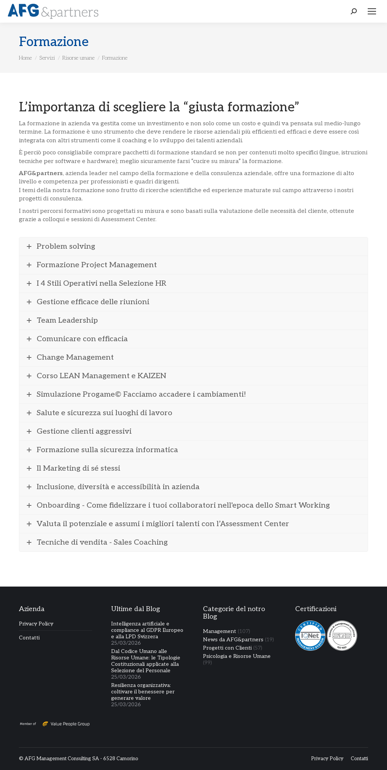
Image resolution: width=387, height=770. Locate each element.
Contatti (29, 637)
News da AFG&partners (233, 639)
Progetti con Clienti (227, 648)
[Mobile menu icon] (371, 11)
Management (219, 631)
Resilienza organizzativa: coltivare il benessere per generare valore (143, 691)
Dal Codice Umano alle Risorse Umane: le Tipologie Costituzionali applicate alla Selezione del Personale (145, 661)
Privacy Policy (36, 624)
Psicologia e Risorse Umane (237, 656)
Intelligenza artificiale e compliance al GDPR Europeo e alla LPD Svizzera (147, 630)
